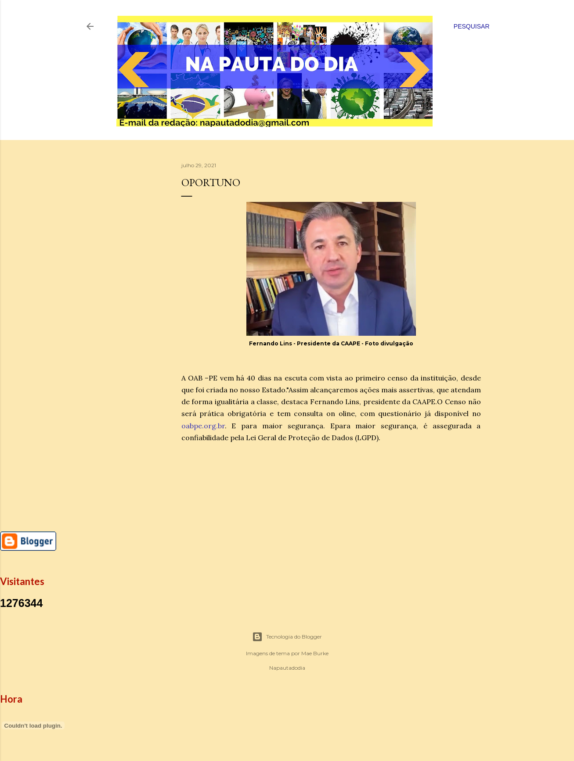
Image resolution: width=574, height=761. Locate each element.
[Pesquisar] (472, 26)
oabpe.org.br (203, 425)
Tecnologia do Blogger (287, 637)
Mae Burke (315, 653)
